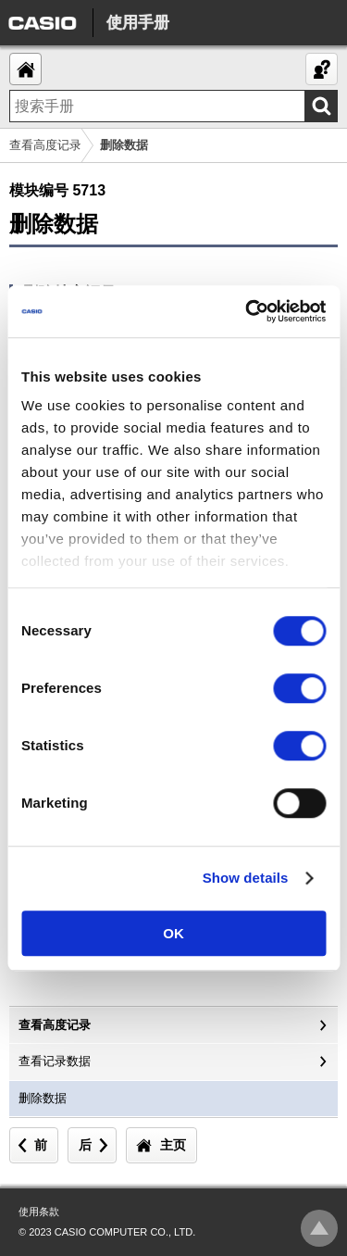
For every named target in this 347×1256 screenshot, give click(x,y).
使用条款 (39, 1211)
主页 (173, 1144)
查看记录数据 (55, 1061)
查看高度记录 (45, 145)
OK (173, 933)
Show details (246, 877)
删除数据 (43, 1098)
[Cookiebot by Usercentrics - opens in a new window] (247, 311)
